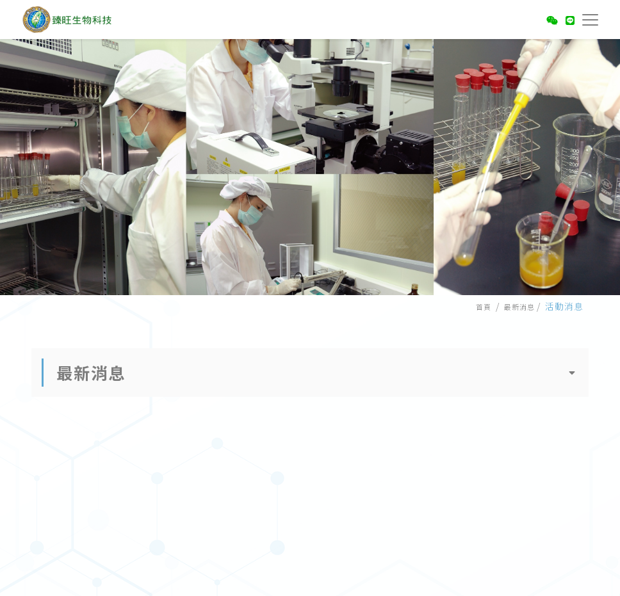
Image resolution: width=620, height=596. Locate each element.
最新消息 (519, 307)
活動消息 (564, 306)
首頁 (483, 307)
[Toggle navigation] (588, 17)
